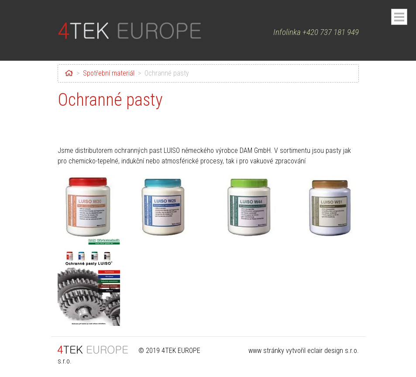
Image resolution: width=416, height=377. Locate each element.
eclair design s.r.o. (333, 350)
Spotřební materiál (108, 73)
